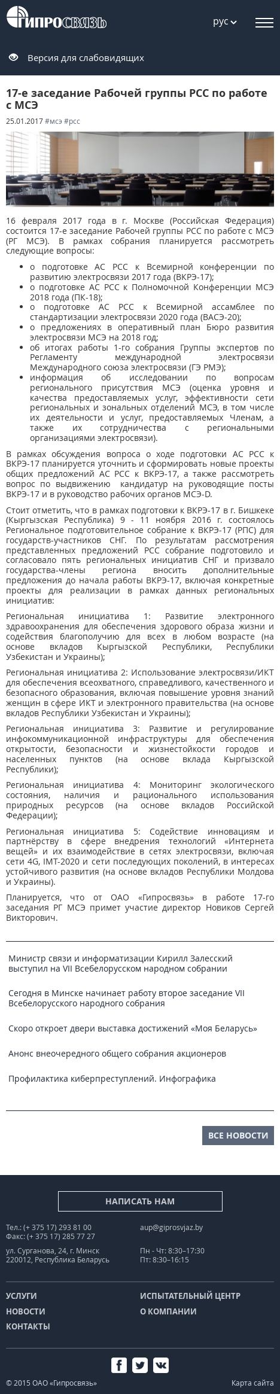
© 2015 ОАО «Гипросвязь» (51, 1383)
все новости (238, 1135)
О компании (168, 1311)
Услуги (21, 1295)
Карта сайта (253, 1383)
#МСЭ (53, 121)
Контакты (28, 1326)
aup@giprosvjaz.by (171, 1227)
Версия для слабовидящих (86, 57)
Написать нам (140, 1201)
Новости (25, 1311)
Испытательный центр (190, 1295)
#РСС (72, 121)
